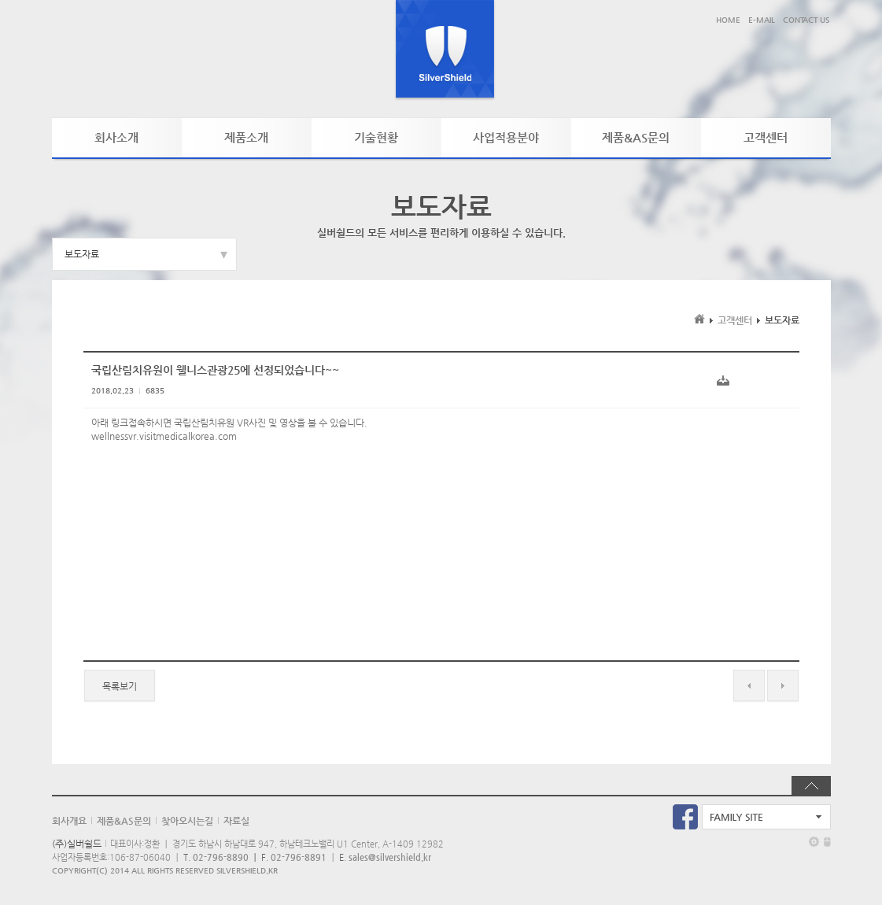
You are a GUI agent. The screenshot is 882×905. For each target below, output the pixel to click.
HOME (728, 20)
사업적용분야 (506, 137)
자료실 (236, 820)
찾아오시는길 (187, 820)
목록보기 (119, 686)
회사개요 (69, 820)
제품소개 (246, 137)
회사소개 (116, 137)
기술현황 (376, 137)
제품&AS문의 (636, 137)
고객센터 (766, 137)
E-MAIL (761, 20)
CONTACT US (806, 20)
